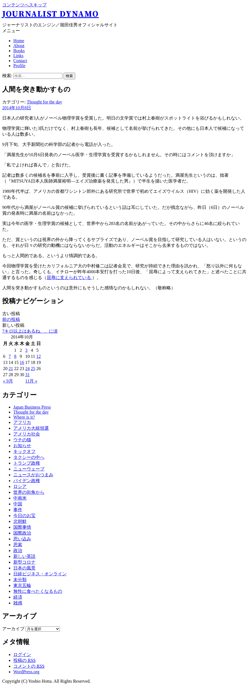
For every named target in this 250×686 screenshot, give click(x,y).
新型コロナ (24, 562)
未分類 (20, 579)
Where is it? (24, 417)
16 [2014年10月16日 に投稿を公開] (22, 362)
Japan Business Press (32, 407)
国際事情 (22, 527)
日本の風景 (24, 568)
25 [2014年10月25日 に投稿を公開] (33, 368)
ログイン (22, 654)
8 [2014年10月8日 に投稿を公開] (15, 356)
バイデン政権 (26, 480)
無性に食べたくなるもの (37, 591)
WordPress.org (26, 671)
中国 (17, 504)
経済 (17, 597)
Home (18, 40)
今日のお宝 (24, 515)
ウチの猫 (22, 439)
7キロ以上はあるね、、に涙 (30, 331)
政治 (17, 550)
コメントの (28, 666)
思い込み (22, 538)
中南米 (20, 498)
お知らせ (22, 445)
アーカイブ (13, 628)
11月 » (31, 381)
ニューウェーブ (28, 469)
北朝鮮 (20, 521)
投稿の (24, 660)
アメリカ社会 (26, 434)
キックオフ (24, 451)
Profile (19, 65)
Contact (20, 60)
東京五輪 (22, 585)
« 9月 (8, 381)
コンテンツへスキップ (24, 4)
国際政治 (22, 533)
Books (19, 50)
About (18, 45)
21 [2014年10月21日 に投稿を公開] (11, 368)
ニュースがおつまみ (33, 474)
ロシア (20, 486)
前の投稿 (11, 319)
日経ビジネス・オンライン (40, 573)
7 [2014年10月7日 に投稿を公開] (10, 356)
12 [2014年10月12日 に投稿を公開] (38, 356)
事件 (17, 509)
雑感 (17, 603)
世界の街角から (28, 492)
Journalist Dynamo (50, 14)
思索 (17, 544)
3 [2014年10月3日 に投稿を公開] (26, 350)
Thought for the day (44, 102)
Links (18, 55)
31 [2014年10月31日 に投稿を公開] (27, 374)
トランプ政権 (26, 463)
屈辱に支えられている (69, 277)
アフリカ (22, 422)
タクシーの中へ (28, 457)
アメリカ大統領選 (31, 428)
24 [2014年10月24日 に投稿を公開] (27, 368)
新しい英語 (24, 556)
